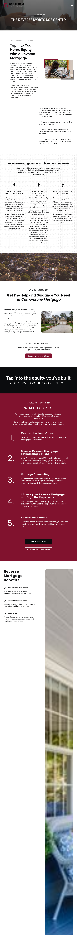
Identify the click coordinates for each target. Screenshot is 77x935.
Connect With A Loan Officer (38, 550)
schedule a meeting (39, 437)
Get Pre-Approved (38, 541)
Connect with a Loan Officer (38, 356)
